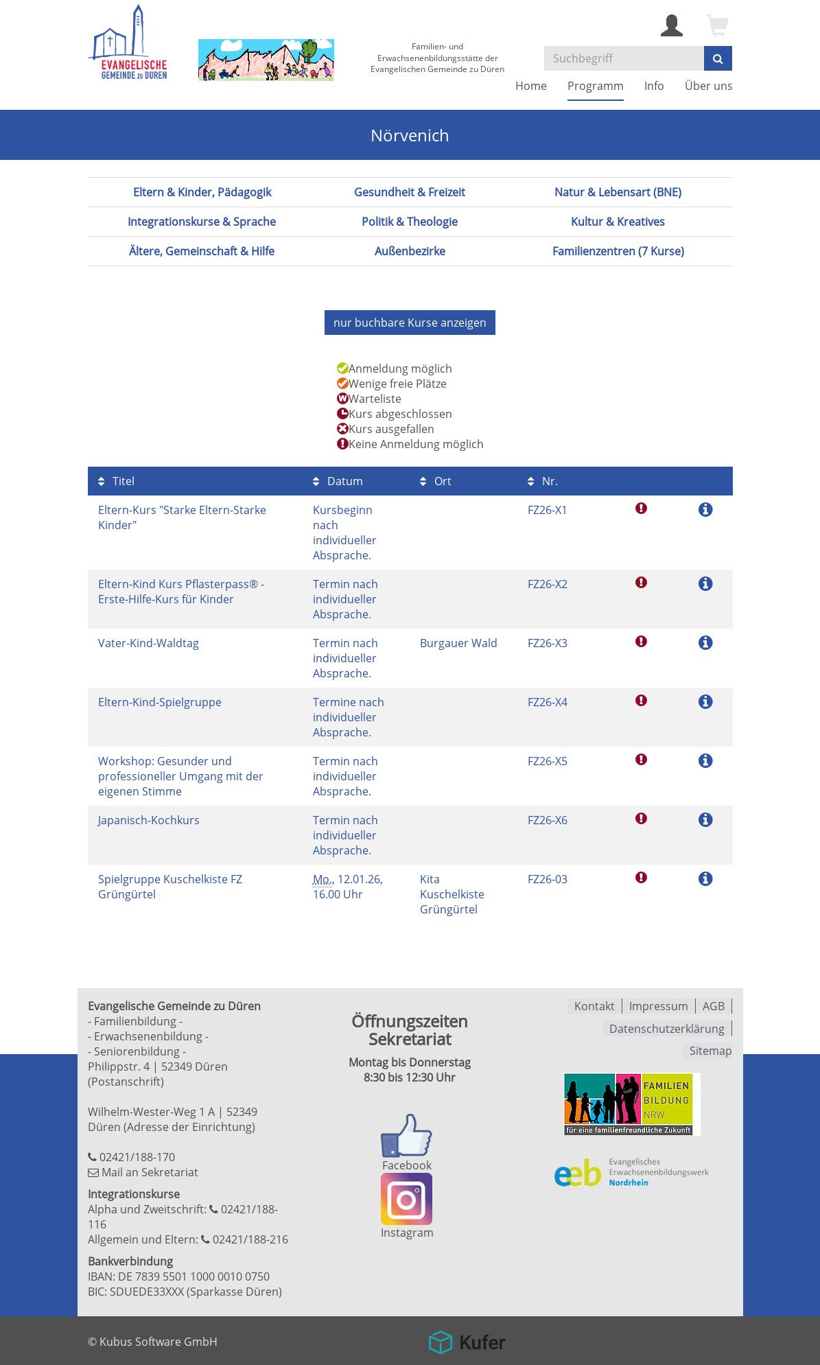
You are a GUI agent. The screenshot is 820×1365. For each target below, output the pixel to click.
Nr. (543, 480)
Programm (595, 85)
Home (531, 85)
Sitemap (711, 1049)
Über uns (709, 85)
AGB (714, 1005)
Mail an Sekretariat (150, 1171)
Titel (116, 480)
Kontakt (594, 1005)
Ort (436, 480)
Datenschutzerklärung (667, 1027)
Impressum (658, 1005)
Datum (338, 480)
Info (654, 85)
